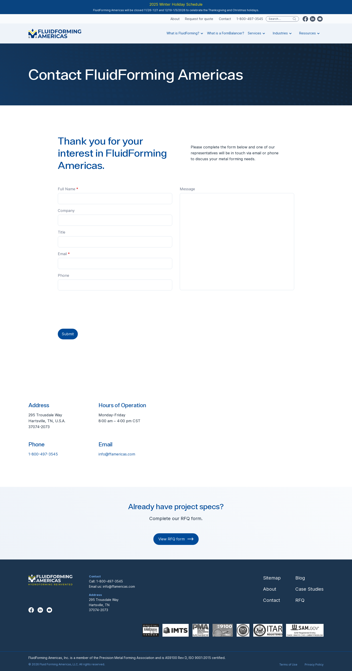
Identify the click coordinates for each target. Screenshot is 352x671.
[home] (54, 33)
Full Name (68, 189)
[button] (185, 33)
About (175, 18)
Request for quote (199, 18)
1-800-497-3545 (249, 18)
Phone (63, 275)
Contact (225, 18)
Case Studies (309, 589)
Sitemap (272, 578)
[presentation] (92, 310)
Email (64, 254)
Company (66, 210)
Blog (300, 578)
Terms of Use (288, 664)
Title (61, 232)
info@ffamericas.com (117, 454)
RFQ (299, 600)
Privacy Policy (314, 664)
